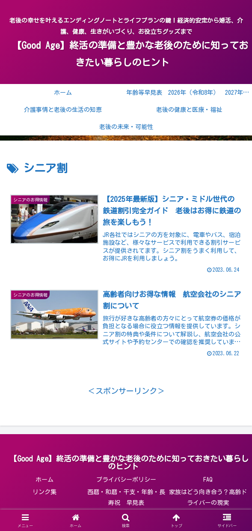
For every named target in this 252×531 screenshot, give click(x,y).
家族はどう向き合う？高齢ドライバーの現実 (208, 497)
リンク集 (44, 492)
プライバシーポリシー (126, 480)
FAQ (208, 480)
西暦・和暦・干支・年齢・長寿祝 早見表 (126, 497)
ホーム (44, 480)
